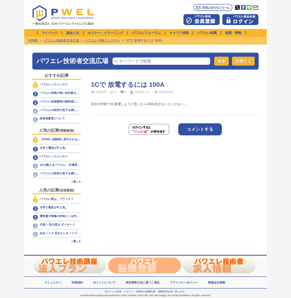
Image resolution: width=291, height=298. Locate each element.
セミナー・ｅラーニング (105, 33)
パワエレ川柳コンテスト (102, 40)
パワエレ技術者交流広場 (61, 40)
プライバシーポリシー (184, 282)
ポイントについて (104, 282)
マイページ (50, 33)
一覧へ (74, 181)
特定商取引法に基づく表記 (143, 282)
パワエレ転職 (207, 33)
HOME (33, 40)
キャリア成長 (179, 33)
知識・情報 (233, 33)
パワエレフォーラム (146, 33)
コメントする (200, 129)
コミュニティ (52, 282)
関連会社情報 (216, 282)
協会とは (72, 33)
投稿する (243, 61)
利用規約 (77, 282)
